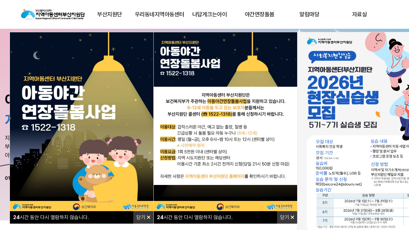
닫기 (143, 217)
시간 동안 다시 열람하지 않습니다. (51, 217)
